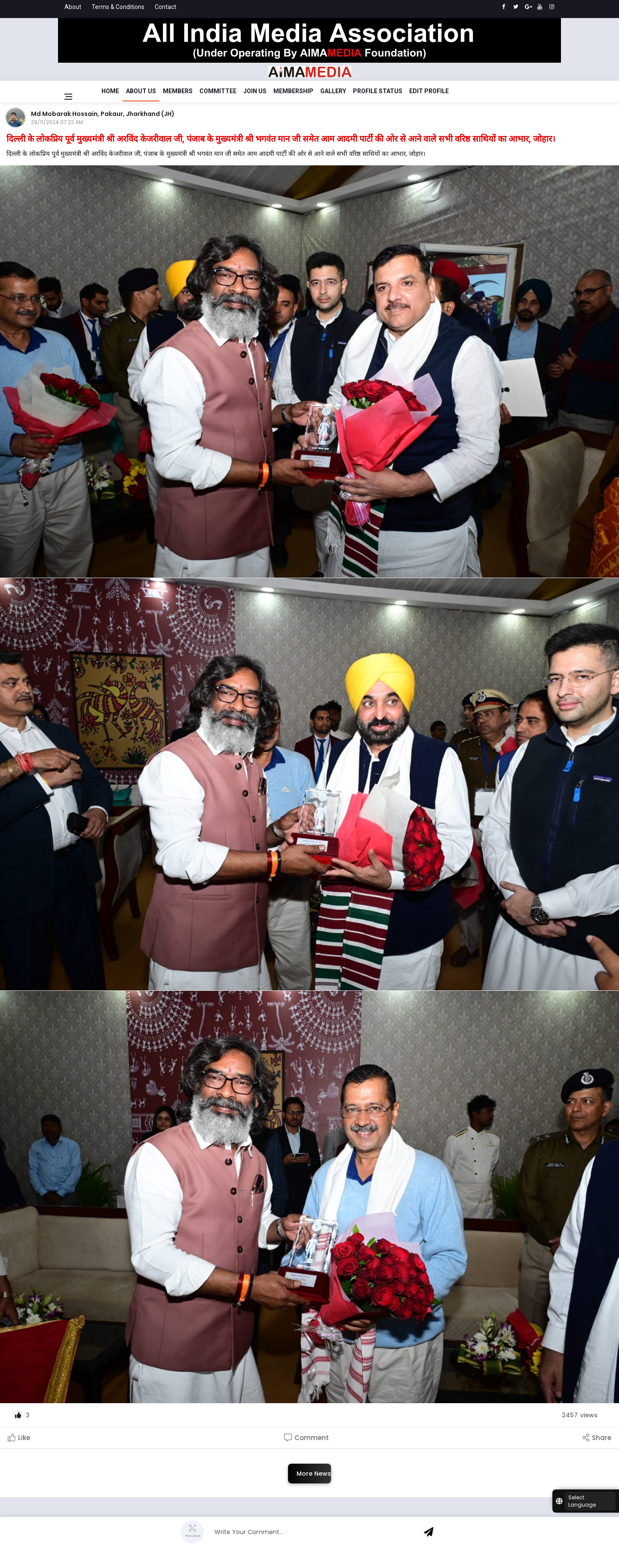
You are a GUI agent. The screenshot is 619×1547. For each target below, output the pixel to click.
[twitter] (515, 7)
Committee (217, 91)
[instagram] (552, 7)
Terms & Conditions (118, 6)
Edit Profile (429, 91)
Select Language (582, 1501)
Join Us (255, 91)
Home (110, 91)
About (72, 6)
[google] (527, 7)
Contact (165, 6)
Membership (293, 91)
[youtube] (539, 7)
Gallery (333, 91)
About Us (141, 91)
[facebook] (503, 7)
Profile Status (377, 91)
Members (178, 91)
